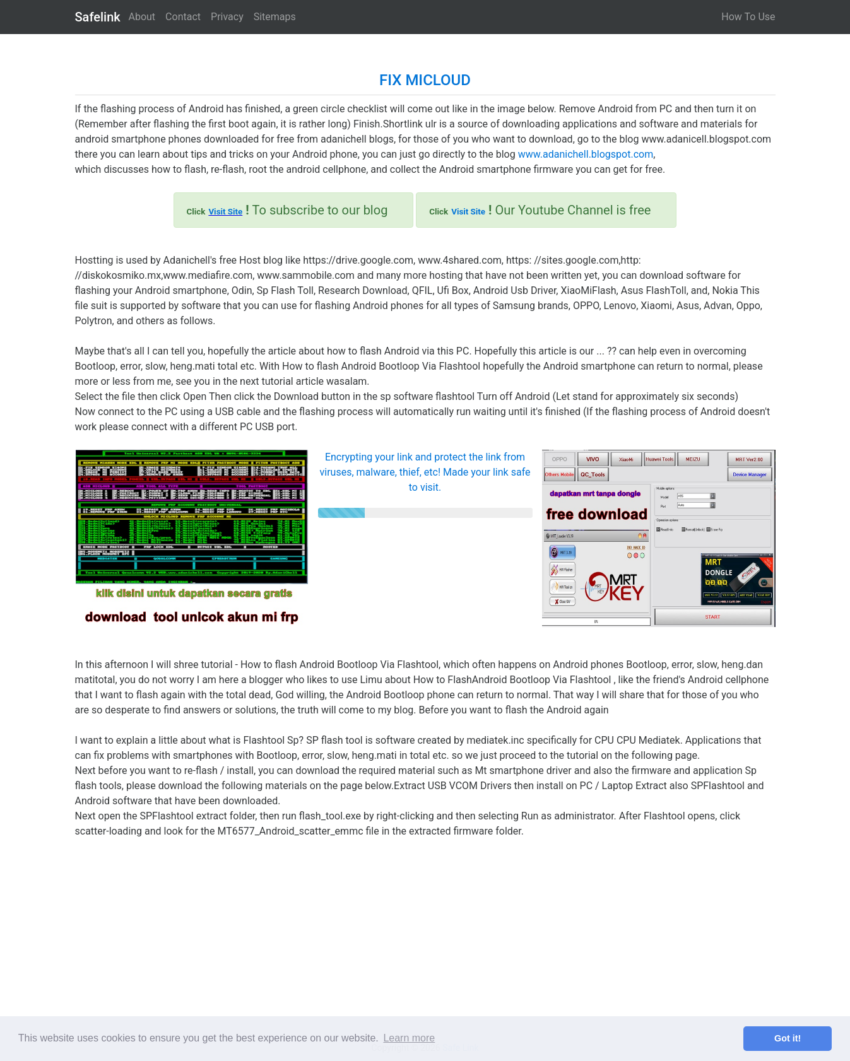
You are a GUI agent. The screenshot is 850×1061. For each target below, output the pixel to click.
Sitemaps (275, 17)
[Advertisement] (425, 927)
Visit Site (225, 211)
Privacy (227, 17)
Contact (183, 17)
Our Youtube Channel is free (540, 210)
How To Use (748, 17)
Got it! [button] (787, 1038)
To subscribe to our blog (287, 210)
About (142, 17)
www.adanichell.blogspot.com (585, 154)
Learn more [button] (409, 1038)
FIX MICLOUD (425, 80)
